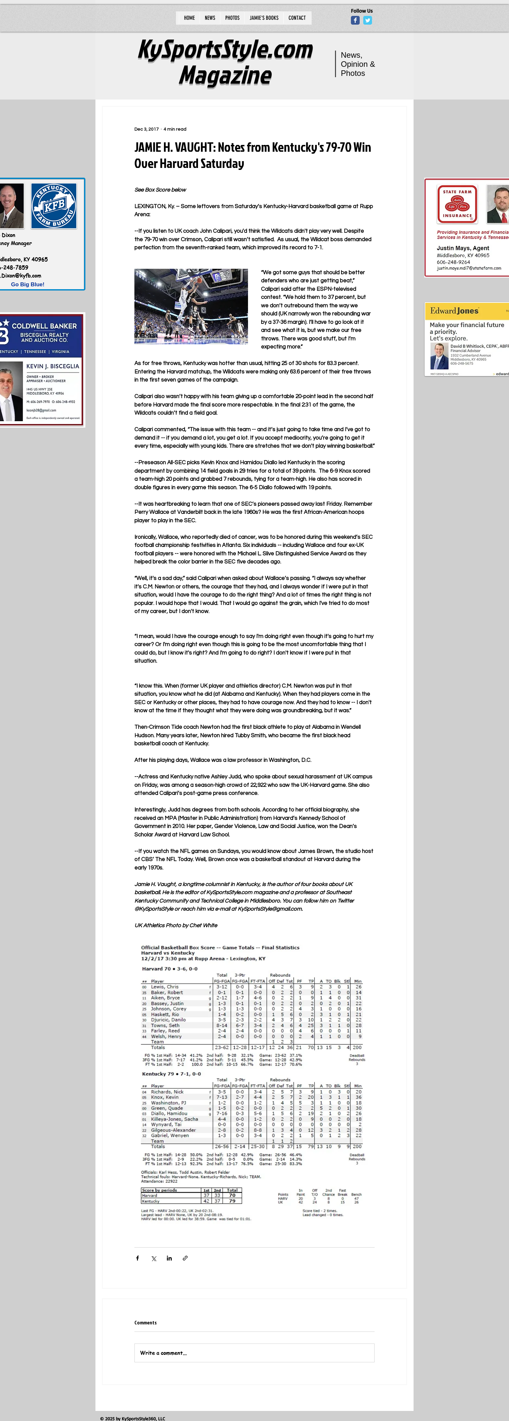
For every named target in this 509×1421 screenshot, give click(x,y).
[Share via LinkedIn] (169, 1258)
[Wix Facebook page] (355, 20)
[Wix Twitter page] (367, 20)
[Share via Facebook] (137, 1258)
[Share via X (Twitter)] (153, 1258)
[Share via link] (185, 1258)
